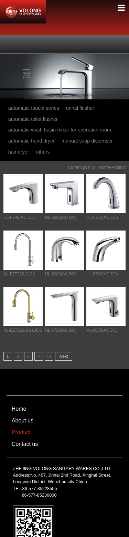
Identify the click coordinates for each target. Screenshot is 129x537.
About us (22, 420)
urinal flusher (80, 108)
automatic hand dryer (31, 141)
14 (49, 356)
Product (118, 167)
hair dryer (18, 152)
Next (64, 356)
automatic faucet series (33, 108)
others (43, 152)
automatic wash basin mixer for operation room (59, 130)
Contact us (25, 444)
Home (104, 167)
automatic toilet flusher (33, 119)
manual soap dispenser (87, 141)
